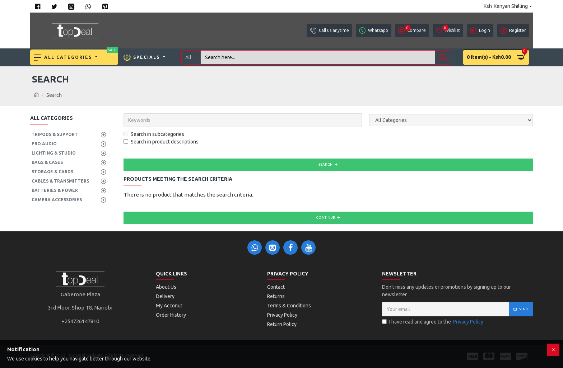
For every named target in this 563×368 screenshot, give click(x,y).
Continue (325, 218)
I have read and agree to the (433, 322)
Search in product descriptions (161, 142)
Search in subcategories (154, 134)
